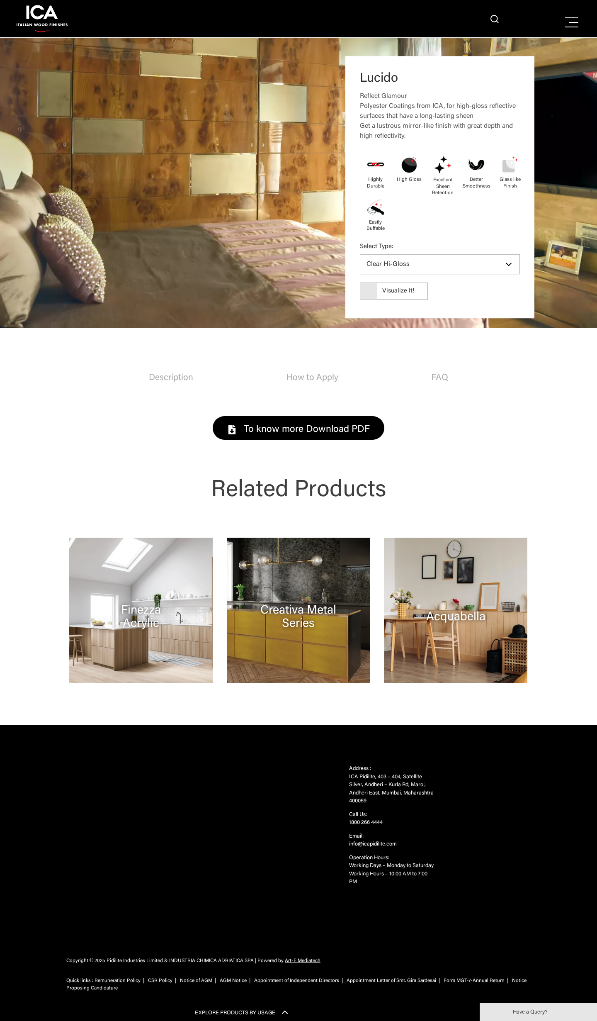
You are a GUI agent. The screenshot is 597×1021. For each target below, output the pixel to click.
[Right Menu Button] (571, 22)
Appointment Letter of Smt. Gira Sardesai (391, 980)
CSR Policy (160, 980)
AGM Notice (233, 980)
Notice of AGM (196, 980)
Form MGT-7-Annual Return (474, 980)
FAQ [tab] (439, 378)
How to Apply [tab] (312, 378)
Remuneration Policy (118, 980)
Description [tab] (171, 378)
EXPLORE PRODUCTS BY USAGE (235, 1013)
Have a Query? (530, 1012)
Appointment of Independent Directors (296, 980)
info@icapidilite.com (373, 844)
